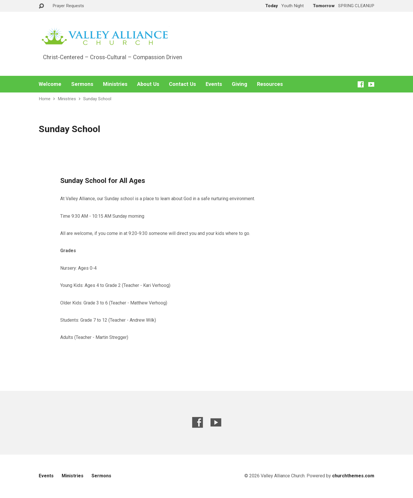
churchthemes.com (353, 475)
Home (44, 98)
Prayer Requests (68, 5)
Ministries (115, 84)
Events (214, 84)
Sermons (82, 84)
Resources (270, 84)
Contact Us (182, 84)
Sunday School (97, 98)
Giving (239, 84)
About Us (148, 84)
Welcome (50, 84)
